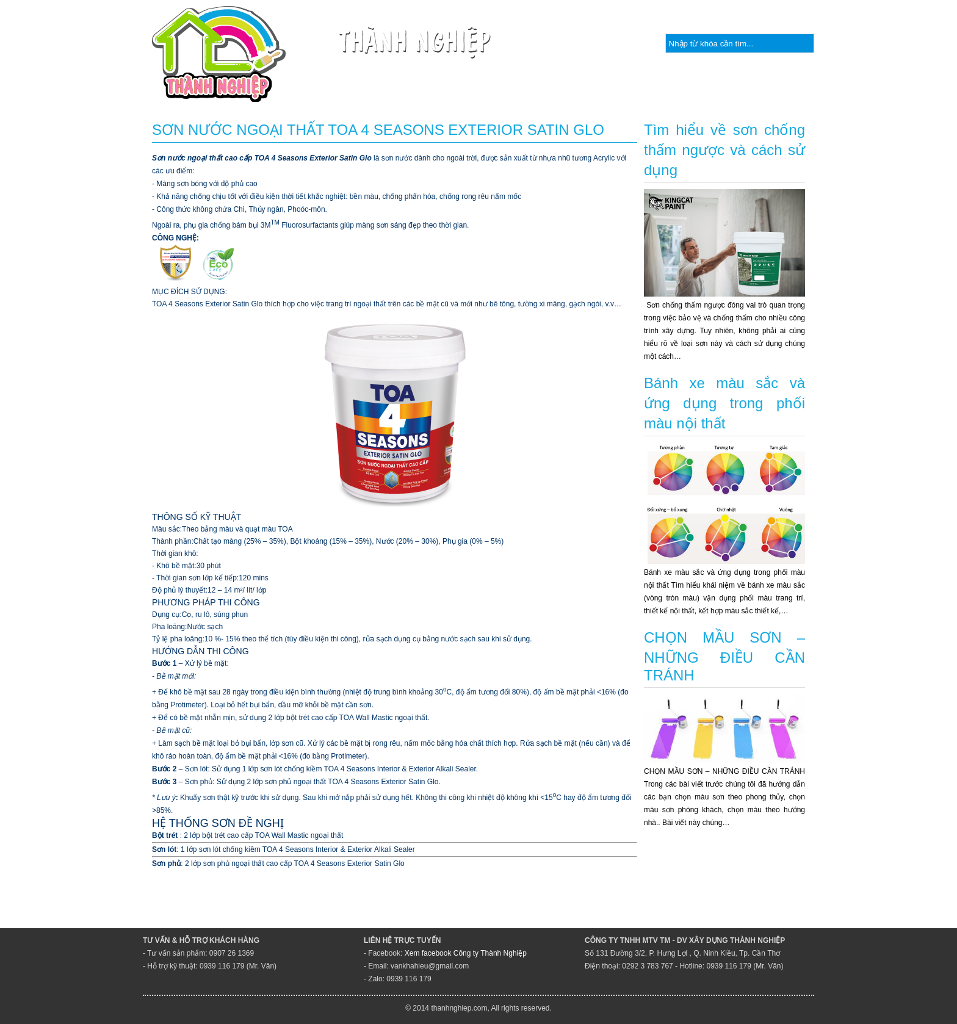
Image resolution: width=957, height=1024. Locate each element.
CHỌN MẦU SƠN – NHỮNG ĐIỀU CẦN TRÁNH (724, 656)
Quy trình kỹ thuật (601, 94)
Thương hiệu (499, 94)
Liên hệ (832, 94)
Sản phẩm (416, 94)
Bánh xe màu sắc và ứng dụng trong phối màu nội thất (724, 403)
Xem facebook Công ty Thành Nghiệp (466, 953)
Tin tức (689, 94)
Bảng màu (760, 94)
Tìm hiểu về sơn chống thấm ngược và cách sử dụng (724, 149)
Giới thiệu (340, 94)
